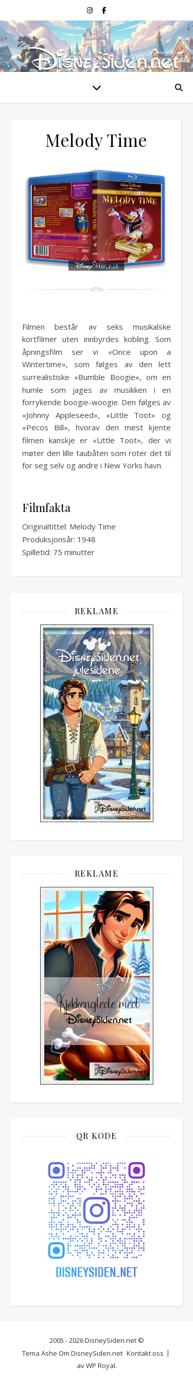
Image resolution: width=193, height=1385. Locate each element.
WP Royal (100, 1365)
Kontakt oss (145, 1353)
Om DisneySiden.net (90, 1353)
